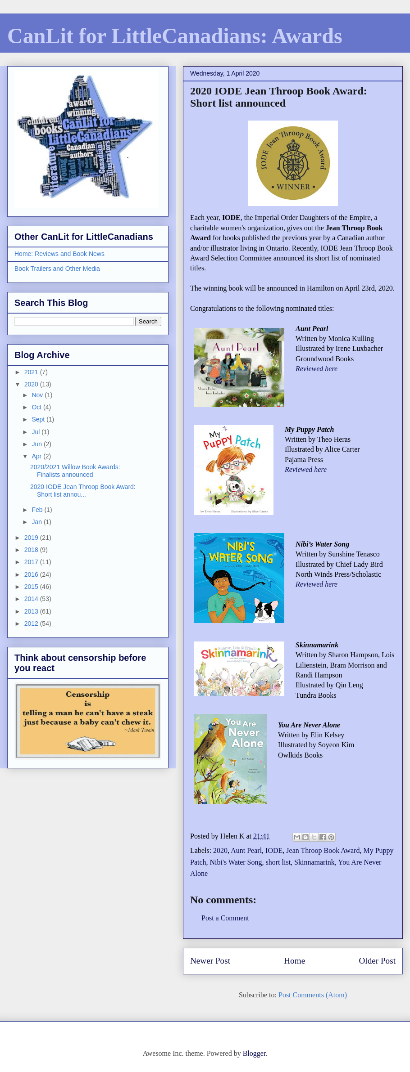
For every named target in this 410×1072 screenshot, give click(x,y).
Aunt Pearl (246, 850)
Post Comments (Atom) (312, 995)
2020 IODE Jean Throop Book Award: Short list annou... (83, 490)
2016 (32, 574)
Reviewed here (316, 368)
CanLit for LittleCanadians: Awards (174, 36)
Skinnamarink (314, 862)
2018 (32, 549)
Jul (36, 431)
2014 (32, 598)
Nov (38, 395)
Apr (37, 456)
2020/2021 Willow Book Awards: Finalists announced (75, 470)
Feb (38, 509)
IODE (273, 850)
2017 (32, 561)
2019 (32, 537)
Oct (37, 407)
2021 (32, 372)
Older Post (377, 960)
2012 (32, 623)
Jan (37, 521)
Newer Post (210, 960)
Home (294, 960)
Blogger (254, 1053)
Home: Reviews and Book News (59, 253)
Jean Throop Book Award (323, 850)
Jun (37, 444)
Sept (39, 419)
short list (278, 862)
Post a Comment (225, 918)
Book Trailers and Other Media (57, 268)
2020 (220, 850)
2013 (32, 611)
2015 (32, 586)
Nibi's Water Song (236, 862)
